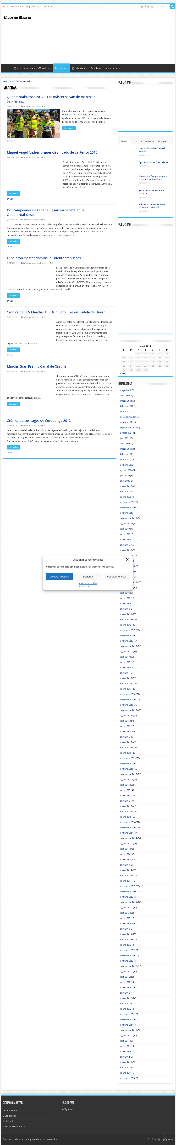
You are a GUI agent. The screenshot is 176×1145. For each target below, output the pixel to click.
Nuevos (125, 141)
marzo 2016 (126, 742)
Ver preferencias (116, 576)
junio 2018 (125, 598)
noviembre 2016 (128, 699)
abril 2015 (125, 801)
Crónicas (60, 68)
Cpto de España (23, 68)
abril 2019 (125, 545)
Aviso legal (84, 586)
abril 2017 (125, 673)
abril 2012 (125, 993)
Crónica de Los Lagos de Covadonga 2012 (39, 420)
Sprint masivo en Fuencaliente (153, 162)
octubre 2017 (126, 641)
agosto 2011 (126, 1035)
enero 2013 (125, 945)
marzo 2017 (126, 678)
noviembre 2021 (128, 417)
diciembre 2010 (127, 1078)
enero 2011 (125, 1073)
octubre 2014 (126, 833)
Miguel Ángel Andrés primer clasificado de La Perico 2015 (52, 152)
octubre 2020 (126, 465)
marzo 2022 (126, 401)
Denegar (88, 576)
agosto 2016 (126, 715)
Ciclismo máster (13, 1139)
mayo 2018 (125, 603)
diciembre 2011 (127, 1014)
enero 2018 (125, 625)
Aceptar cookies (59, 576)
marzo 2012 (126, 998)
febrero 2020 (126, 491)
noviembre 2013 (128, 891)
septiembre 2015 (128, 774)
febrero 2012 (126, 1003)
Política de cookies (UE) (14, 1126)
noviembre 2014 (128, 827)
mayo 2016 (125, 731)
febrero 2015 (126, 811)
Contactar (48, 6)
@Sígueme (68, 1103)
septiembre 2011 (128, 1030)
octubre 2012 (126, 961)
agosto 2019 (126, 523)
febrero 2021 (126, 454)
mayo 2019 (125, 539)
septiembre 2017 (128, 646)
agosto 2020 (126, 470)
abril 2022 (125, 395)
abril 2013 (125, 929)
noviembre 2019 (128, 507)
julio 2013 (125, 913)
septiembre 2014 (128, 838)
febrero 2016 (126, 747)
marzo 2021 (126, 449)
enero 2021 (125, 459)
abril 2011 (125, 1057)
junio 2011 (125, 1046)
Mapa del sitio (33, 6)
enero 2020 (125, 497)
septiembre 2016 (128, 710)
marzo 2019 (126, 550)
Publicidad (8, 1121)
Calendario (79, 68)
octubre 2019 (126, 513)
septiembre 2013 (128, 902)
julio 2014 (125, 849)
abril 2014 (125, 865)
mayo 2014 (125, 859)
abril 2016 (125, 737)
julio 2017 (125, 657)
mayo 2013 (125, 923)
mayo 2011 (125, 1051)
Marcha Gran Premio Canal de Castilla (37, 366)
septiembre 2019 (128, 518)
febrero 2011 (126, 1067)
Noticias (44, 68)
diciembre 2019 (127, 502)
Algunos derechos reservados (42, 1139)
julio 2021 (125, 438)
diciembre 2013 (127, 886)
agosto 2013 (126, 907)
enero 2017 (125, 689)
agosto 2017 (126, 651)
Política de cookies (88, 583)
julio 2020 (125, 475)
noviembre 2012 (128, 955)
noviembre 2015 (128, 763)
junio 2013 (125, 918)
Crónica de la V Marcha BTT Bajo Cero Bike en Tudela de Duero (56, 312)
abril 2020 (125, 481)
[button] (128, 560)
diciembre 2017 (127, 630)
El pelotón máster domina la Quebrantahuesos (44, 258)
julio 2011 (125, 1041)
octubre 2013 (126, 897)
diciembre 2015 (127, 758)
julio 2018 (125, 593)
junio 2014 (125, 854)
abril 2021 (125, 443)
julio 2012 (125, 977)
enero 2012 (125, 1009)
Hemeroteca (17, 6)
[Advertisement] (110, 37)
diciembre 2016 (127, 694)
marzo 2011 (126, 1062)
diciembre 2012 (127, 950)
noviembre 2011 (128, 1019)
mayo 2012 (125, 987)
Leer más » (69, 128)
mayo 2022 (125, 390)
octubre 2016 (126, 705)
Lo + (135, 141)
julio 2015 (125, 785)
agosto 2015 (126, 779)
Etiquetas (162, 141)
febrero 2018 (126, 619)
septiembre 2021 (128, 427)
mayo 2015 (125, 795)
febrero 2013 (126, 939)
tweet (10, 140)
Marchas (35, 106)
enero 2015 (125, 817)
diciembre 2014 (127, 822)
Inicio (5, 6)
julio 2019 (125, 529)
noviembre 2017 (128, 635)
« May (123, 373)
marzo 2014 (126, 870)
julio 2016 (125, 721)
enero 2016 (125, 753)
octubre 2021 (126, 422)
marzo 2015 (126, 806)
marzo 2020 (126, 486)
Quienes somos (10, 1110)
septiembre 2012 (128, 966)
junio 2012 (125, 982)
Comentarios (147, 141)
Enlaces (96, 68)
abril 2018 (125, 609)
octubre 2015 (126, 769)
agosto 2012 (126, 971)
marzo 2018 (126, 614)
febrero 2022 (126, 406)
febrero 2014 (126, 875)
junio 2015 (125, 790)
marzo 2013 (126, 934)
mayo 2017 (125, 667)
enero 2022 (125, 411)
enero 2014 (125, 881)
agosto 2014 (126, 843)
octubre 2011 (126, 1025)
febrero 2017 (126, 683)
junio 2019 (125, 534)
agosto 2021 (126, 433)
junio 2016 (125, 726)
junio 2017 (125, 662)
